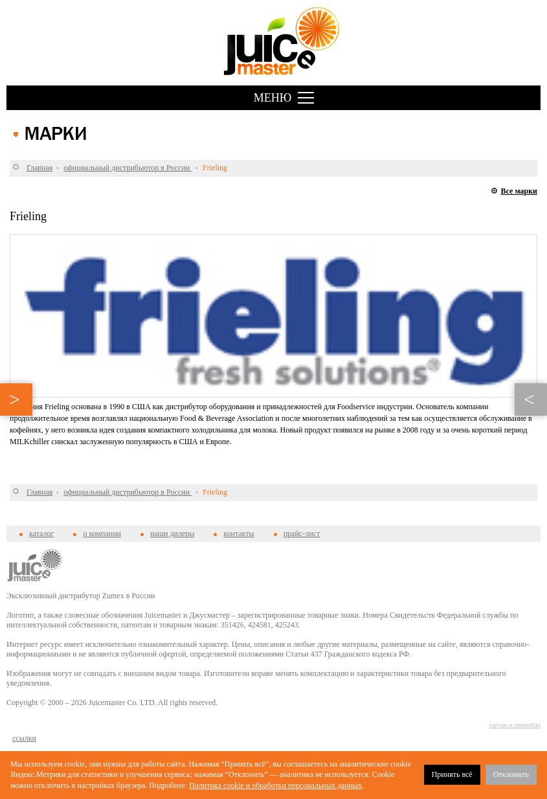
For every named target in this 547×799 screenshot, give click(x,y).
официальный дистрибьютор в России (127, 167)
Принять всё (452, 774)
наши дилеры (172, 533)
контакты (238, 533)
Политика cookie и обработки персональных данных (275, 785)
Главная (39, 167)
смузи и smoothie (515, 724)
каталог (41, 533)
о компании (102, 533)
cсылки (24, 738)
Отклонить (511, 774)
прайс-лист (302, 533)
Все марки (519, 191)
